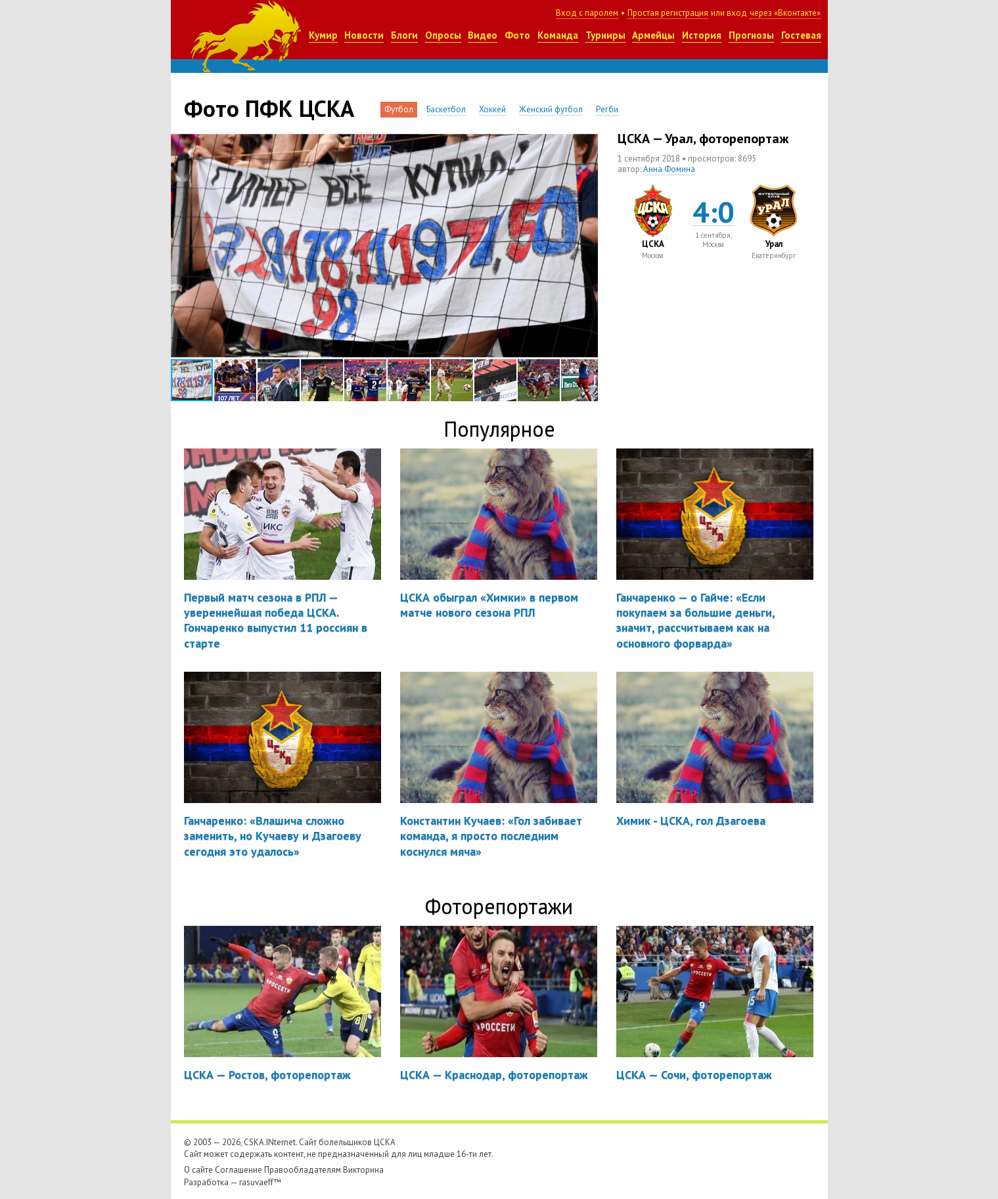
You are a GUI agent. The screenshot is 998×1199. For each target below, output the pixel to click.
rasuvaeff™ (260, 1182)
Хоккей (492, 109)
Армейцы (653, 35)
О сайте (198, 1169)
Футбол (398, 109)
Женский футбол (551, 109)
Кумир (323, 35)
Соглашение (238, 1169)
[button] (586, 145)
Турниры (605, 35)
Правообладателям (302, 1169)
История (701, 35)
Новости (364, 35)
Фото (517, 35)
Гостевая (801, 35)
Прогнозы (751, 35)
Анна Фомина (669, 169)
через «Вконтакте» (785, 12)
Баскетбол (446, 109)
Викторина (363, 1169)
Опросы (443, 35)
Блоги (404, 35)
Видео (482, 35)
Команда (557, 35)
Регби (607, 109)
